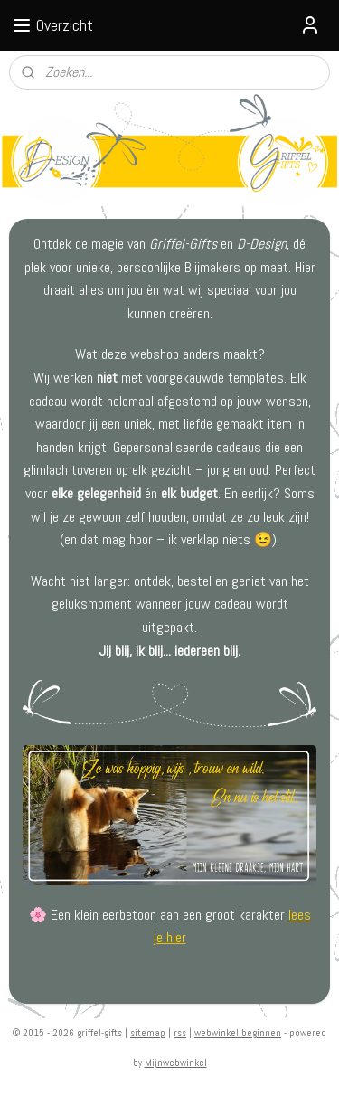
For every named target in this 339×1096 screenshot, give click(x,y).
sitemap (147, 1032)
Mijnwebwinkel (176, 1062)
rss (180, 1032)
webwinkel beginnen (237, 1032)
